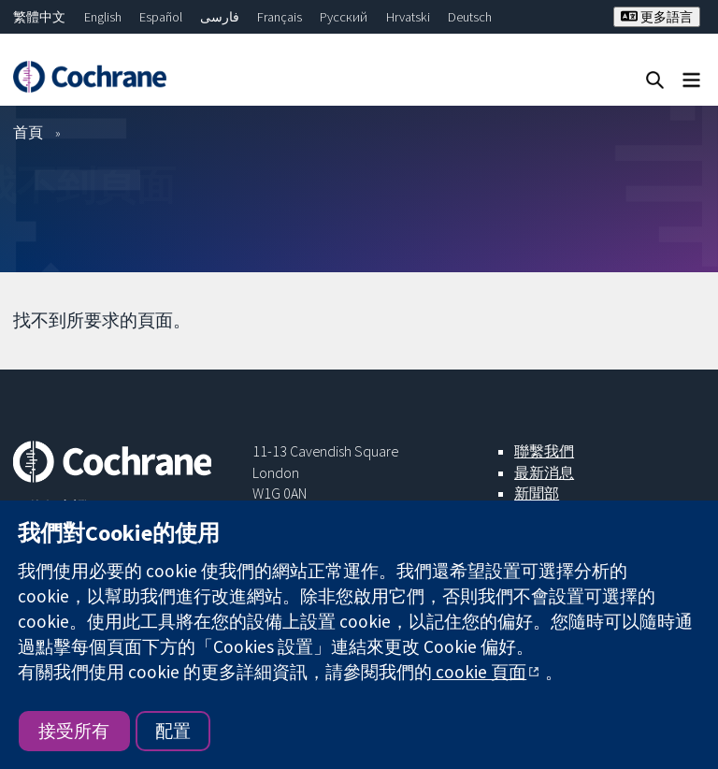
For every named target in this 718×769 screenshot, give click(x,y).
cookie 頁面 (479, 671)
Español (160, 16)
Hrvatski (408, 16)
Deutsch (470, 16)
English (103, 16)
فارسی (219, 16)
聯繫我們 (544, 451)
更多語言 (657, 16)
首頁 (28, 132)
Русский (343, 16)
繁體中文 (39, 16)
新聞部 (536, 493)
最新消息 (544, 472)
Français (279, 16)
